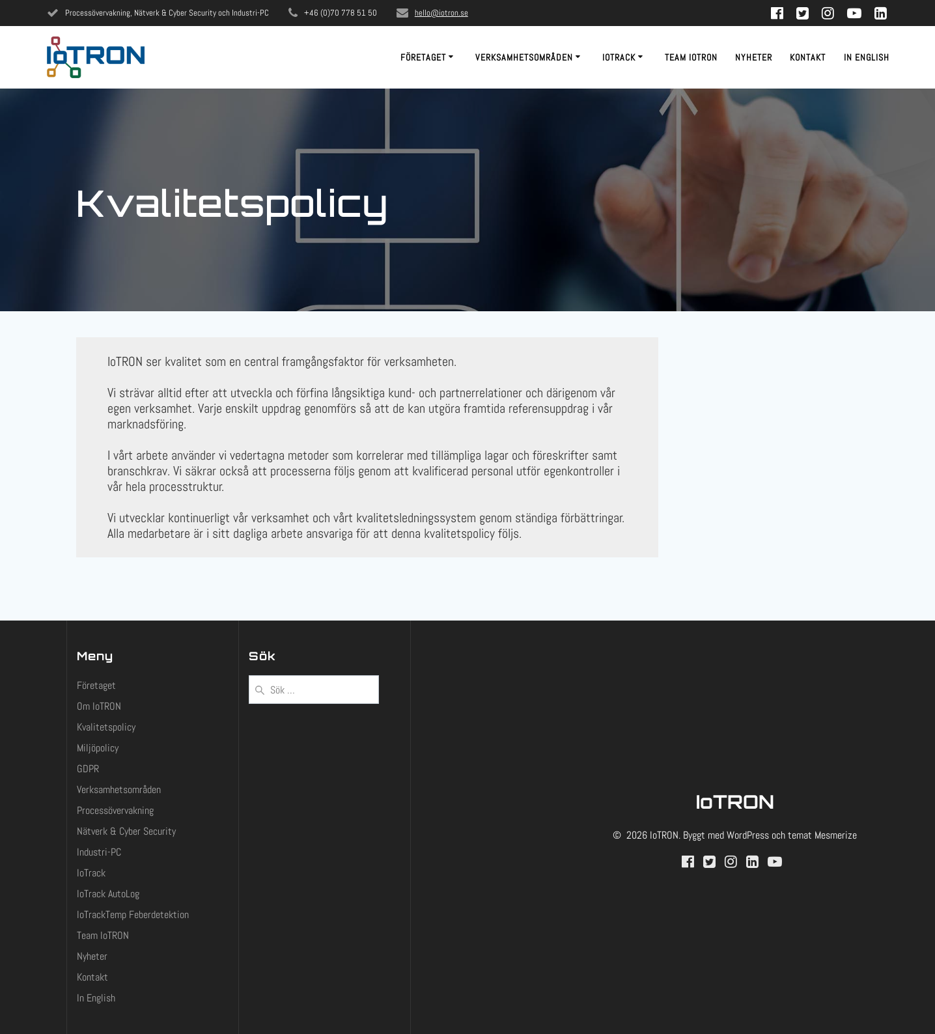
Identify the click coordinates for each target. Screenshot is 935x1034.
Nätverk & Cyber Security (126, 831)
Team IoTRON (691, 57)
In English (866, 57)
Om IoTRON (99, 706)
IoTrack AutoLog (108, 894)
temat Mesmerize (822, 835)
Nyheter (753, 57)
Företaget (423, 57)
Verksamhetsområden (524, 57)
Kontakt (808, 57)
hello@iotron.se (441, 12)
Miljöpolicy (98, 748)
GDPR (88, 769)
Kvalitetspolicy (106, 727)
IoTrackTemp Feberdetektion (133, 914)
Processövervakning (115, 810)
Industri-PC (99, 852)
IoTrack (618, 57)
